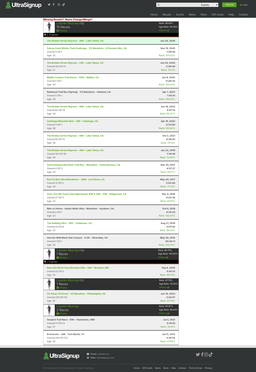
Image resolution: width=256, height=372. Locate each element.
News (192, 14)
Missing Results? (53, 19)
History (164, 30)
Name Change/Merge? (78, 19)
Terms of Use (195, 368)
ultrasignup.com (105, 357)
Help (231, 14)
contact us (103, 353)
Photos (62, 30)
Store (204, 14)
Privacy (208, 368)
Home (154, 14)
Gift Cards (217, 14)
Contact (243, 14)
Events (180, 14)
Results (167, 14)
